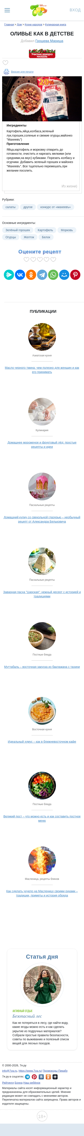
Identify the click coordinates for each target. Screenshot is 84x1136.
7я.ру (55, 1076)
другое (28, 207)
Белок (46, 237)
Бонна (19, 1082)
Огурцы (11, 237)
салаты (11, 207)
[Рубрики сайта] (7, 10)
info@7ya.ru (9, 1070)
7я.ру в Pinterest (34, 1076)
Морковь (67, 230)
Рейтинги (8, 1082)
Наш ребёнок (31, 1082)
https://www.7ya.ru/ (30, 1070)
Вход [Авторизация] (75, 9)
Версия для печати (22, 71)
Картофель (45, 230)
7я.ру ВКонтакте (41, 1076)
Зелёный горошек (18, 230)
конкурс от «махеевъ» (55, 207)
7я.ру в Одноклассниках (48, 1076)
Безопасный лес (27, 1016)
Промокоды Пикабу (55, 1070)
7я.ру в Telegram (27, 1076)
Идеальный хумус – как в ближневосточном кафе (42, 741)
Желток (29, 237)
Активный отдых (23, 1011)
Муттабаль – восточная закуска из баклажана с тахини (42, 667)
